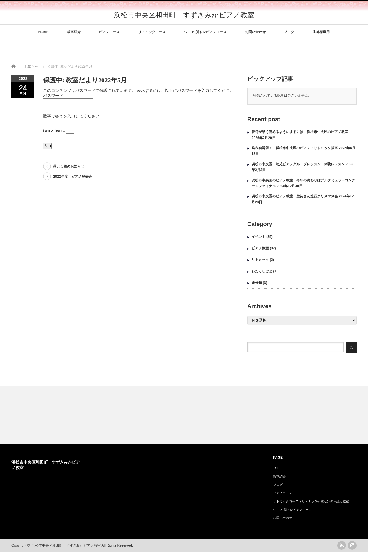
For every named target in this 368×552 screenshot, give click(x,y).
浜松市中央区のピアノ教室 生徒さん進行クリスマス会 (295, 196)
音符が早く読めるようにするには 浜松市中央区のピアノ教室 (300, 132)
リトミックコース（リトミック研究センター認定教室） (312, 501)
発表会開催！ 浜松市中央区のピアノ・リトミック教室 (295, 148)
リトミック (260, 260)
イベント (258, 237)
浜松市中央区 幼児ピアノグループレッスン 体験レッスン (298, 164)
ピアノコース (109, 32)
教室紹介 (74, 32)
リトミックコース (152, 32)
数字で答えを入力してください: (72, 116)
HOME (43, 32)
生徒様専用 (321, 32)
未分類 (257, 283)
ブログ (289, 32)
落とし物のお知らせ (68, 166)
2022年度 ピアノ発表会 (72, 176)
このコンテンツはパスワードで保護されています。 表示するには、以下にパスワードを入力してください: (139, 90)
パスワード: (53, 95)
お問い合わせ (255, 32)
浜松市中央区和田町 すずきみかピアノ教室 (184, 15)
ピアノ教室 (260, 248)
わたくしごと (262, 271)
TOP (276, 468)
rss (341, 545)
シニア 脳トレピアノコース (205, 32)
